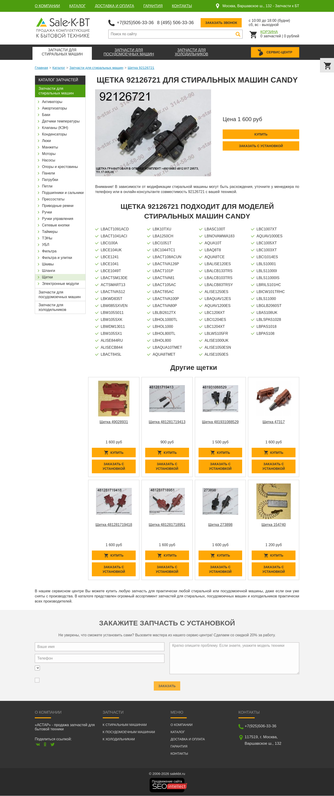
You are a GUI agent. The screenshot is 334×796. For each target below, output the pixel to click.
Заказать (167, 684)
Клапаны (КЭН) (55, 128)
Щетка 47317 (274, 422)
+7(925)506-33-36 (135, 22)
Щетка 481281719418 (113, 525)
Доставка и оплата (114, 6)
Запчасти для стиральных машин (96, 68)
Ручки (47, 212)
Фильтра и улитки (57, 258)
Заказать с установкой (261, 146)
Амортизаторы (54, 108)
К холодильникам (119, 739)
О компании (47, 6)
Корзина (269, 32)
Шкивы (48, 264)
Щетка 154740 (273, 525)
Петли (47, 186)
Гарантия (153, 6)
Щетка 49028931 (114, 422)
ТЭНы (47, 238)
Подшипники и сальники (63, 193)
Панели (48, 173)
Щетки (47, 277)
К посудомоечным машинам (129, 732)
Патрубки (50, 180)
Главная (41, 68)
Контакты (182, 6)
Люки (46, 141)
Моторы (49, 154)
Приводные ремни (58, 206)
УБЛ (45, 245)
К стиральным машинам (125, 725)
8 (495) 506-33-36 (176, 22)
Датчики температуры (61, 121)
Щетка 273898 (220, 525)
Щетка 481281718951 (167, 525)
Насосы (48, 160)
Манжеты (50, 147)
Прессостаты (53, 199)
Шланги (48, 271)
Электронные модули (60, 284)
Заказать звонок (222, 22)
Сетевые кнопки (56, 225)
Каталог (77, 6)
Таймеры (50, 232)
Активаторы (52, 102)
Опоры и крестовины (60, 167)
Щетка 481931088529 (220, 422)
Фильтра (49, 251)
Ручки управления (57, 219)
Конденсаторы (54, 134)
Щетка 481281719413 (167, 422)
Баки (46, 115)
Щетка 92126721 (141, 68)
